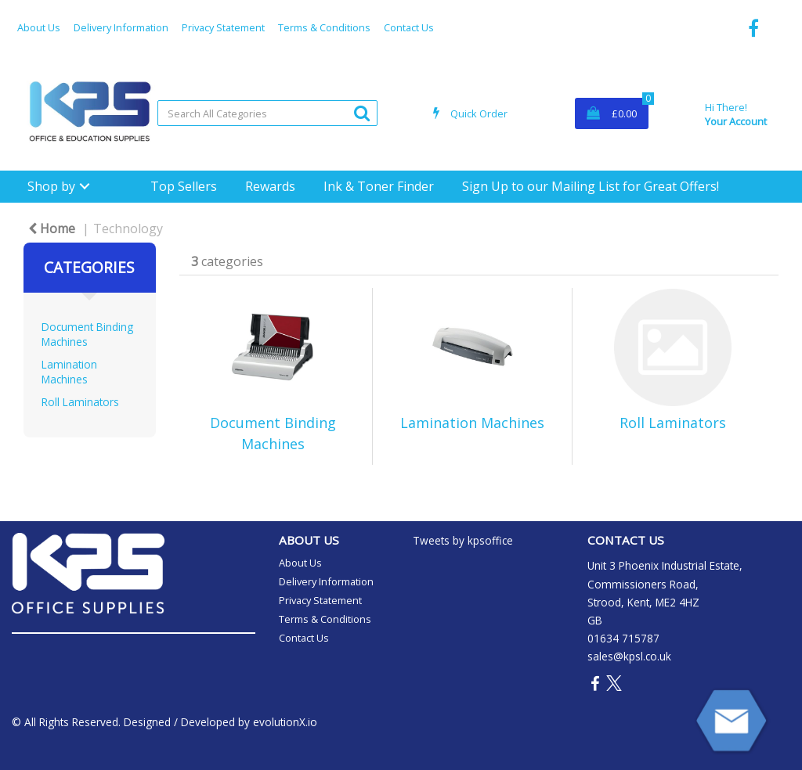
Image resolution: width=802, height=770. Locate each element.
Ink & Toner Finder (378, 186)
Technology (128, 228)
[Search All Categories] (267, 113)
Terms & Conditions (324, 27)
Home (51, 228)
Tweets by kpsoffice (463, 540)
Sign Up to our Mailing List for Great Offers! (590, 186)
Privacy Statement (223, 27)
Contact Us (409, 27)
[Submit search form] (361, 112)
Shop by (51, 186)
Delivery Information (121, 27)
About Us (38, 27)
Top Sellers (183, 186)
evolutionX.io (285, 721)
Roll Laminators (80, 401)
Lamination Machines (69, 372)
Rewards (270, 186)
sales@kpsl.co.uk (629, 656)
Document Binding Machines (87, 334)
